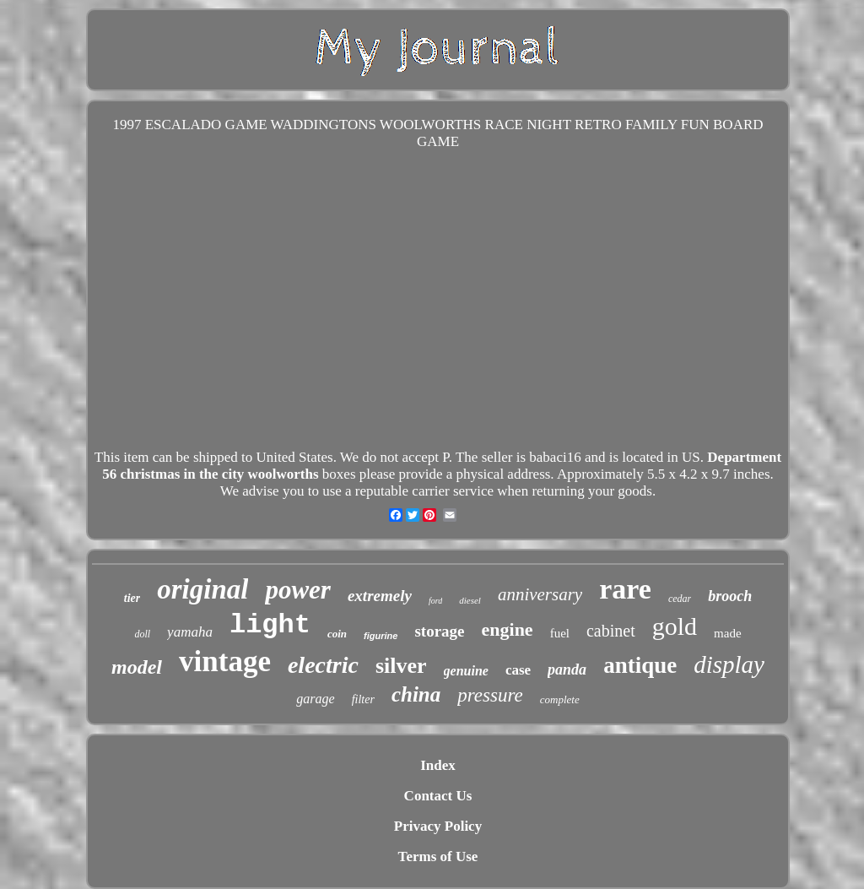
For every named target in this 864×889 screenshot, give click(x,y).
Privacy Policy (438, 826)
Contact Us (438, 796)
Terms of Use (438, 856)
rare (625, 588)
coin (337, 633)
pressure (490, 695)
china (416, 694)
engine (507, 629)
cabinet (610, 630)
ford (435, 600)
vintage (225, 661)
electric (323, 665)
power (298, 589)
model (136, 667)
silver (401, 665)
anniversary (540, 594)
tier (132, 598)
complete (560, 699)
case (518, 670)
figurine (380, 636)
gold (674, 626)
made (727, 633)
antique (640, 665)
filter (363, 699)
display (729, 664)
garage (315, 698)
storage (439, 631)
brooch (730, 596)
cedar (679, 598)
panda (567, 669)
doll (142, 634)
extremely (380, 595)
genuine (466, 671)
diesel (470, 600)
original (202, 589)
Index (438, 765)
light (270, 625)
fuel (560, 633)
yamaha (190, 632)
